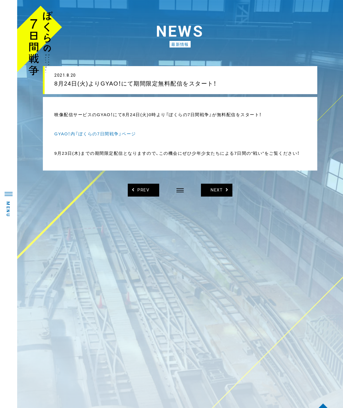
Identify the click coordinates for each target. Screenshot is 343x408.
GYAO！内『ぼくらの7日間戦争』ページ (95, 133)
